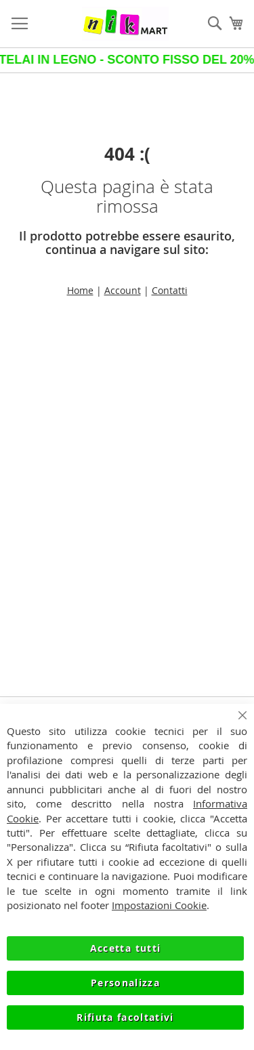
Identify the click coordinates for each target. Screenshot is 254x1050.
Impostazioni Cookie (159, 905)
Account (122, 290)
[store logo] (125, 24)
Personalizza (125, 982)
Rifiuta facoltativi (125, 1017)
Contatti (170, 290)
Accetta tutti (125, 948)
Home (80, 290)
